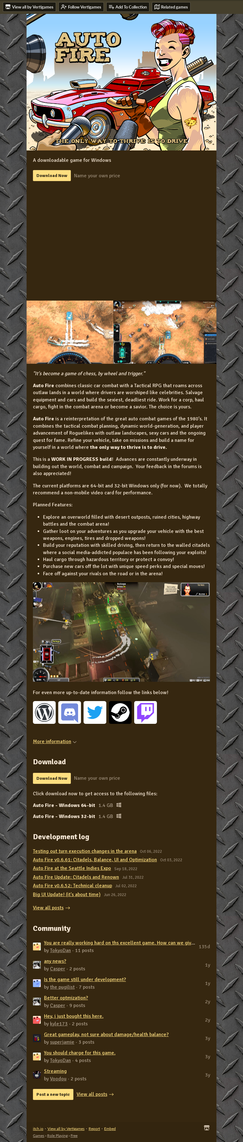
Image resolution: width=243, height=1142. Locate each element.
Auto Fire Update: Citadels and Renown (76, 877)
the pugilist (62, 987)
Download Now (51, 175)
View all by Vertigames (65, 1128)
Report (94, 1128)
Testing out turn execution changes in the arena (85, 851)
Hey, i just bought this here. (73, 1016)
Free (74, 1135)
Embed (110, 1128)
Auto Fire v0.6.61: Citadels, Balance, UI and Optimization (95, 860)
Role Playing (57, 1135)
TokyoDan (60, 950)
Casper (57, 969)
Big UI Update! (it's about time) (67, 894)
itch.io (38, 1128)
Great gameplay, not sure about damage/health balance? (106, 1034)
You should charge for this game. (79, 1053)
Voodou (58, 1079)
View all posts (48, 908)
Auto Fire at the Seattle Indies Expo (72, 868)
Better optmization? (66, 998)
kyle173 (59, 1024)
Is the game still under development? (85, 979)
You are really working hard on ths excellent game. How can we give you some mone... (139, 943)
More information (55, 741)
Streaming (55, 1071)
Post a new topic (53, 1094)
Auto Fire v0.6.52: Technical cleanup (72, 885)
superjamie (62, 1042)
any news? (55, 961)
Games (38, 1135)
